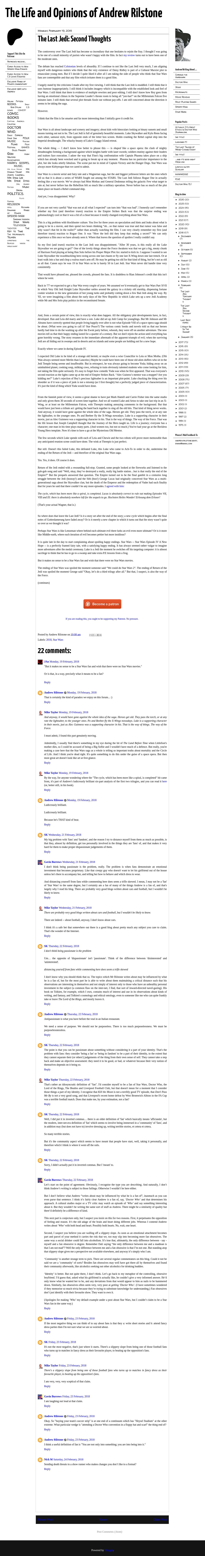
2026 (182, 199)
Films (14, 144)
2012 (181, 362)
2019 (181, 228)
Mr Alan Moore (14, 169)
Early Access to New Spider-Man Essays (17, 67)
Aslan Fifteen (15, 101)
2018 (49, 639)
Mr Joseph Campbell (18, 173)
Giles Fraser (18, 150)
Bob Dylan (16, 107)
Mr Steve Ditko (18, 181)
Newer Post (45, 1519)
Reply (47, 682)
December (186, 236)
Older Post (160, 1519)
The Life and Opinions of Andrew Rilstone (83, 13)
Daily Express (15, 135)
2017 (181, 342)
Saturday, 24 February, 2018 (68, 1459)
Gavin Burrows (53, 861)
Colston (11, 124)
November (186, 242)
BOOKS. (11, 104)
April (184, 276)
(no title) (179, 137)
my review (129, 55)
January (185, 337)
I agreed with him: (114, 486)
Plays (21, 198)
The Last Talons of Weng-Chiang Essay (185, 148)
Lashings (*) (181, 142)
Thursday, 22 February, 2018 (64, 946)
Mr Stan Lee (15, 178)
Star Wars (58, 639)
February (186, 285)
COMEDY (22, 110)
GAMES (25, 147)
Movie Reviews (182, 97)
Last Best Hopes (186, 321)
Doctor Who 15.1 (183, 184)
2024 (182, 207)
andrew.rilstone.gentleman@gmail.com (186, 442)
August (185, 260)
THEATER (11, 228)
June (183, 268)
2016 (181, 346)
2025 (182, 203)
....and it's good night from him (185, 160)
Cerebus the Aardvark (181, 76)
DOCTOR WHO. (14, 129)
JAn (46, 661)
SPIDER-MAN (15, 216)
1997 (181, 416)
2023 (182, 211)
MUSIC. (18, 166)
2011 (181, 367)
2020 (182, 224)
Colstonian (70, 66)
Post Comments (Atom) (109, 1531)
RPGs (9, 207)
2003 (182, 400)
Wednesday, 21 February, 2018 (65, 834)
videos (22, 243)
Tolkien (11, 237)
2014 (181, 354)
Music (25, 187)
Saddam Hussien (21, 219)
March (185, 281)
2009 (182, 375)
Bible (27, 104)
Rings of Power (18, 212)
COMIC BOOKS (13, 115)
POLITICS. (15, 193)
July (183, 264)
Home (103, 1519)
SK (46, 834)
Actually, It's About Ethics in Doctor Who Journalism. (186, 130)
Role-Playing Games (185, 101)
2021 (181, 220)
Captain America (15, 121)
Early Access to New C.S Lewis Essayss (17, 75)
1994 (181, 420)
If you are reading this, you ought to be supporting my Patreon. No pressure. (102, 619)
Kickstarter (13, 160)
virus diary (12, 246)
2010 (181, 371)
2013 (181, 358)
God (10, 153)
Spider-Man (181, 106)
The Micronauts (15, 234)
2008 (182, 379)
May (183, 272)
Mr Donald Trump (18, 170)
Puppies (10, 201)
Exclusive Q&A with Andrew (17, 90)
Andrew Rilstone (53, 692)
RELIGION (13, 204)
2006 (182, 387)
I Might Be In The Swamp (186, 329)
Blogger (109, 1550)
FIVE (177, 179)
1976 (181, 425)
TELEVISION (19, 225)
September (186, 253)
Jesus (178, 87)
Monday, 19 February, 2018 (64, 661)
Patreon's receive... (16, 61)
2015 (181, 350)
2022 (181, 216)
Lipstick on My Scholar (182, 168)
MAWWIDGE (181, 174)
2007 (182, 383)
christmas (11, 240)
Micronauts (181, 92)
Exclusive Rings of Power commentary (17, 82)
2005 (182, 391)
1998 (181, 412)
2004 (182, 395)
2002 (182, 404)
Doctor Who (181, 82)
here (164, 781)
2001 (181, 408)
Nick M (48, 1459)
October (185, 249)
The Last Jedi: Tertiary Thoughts (186, 296)
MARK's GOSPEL (18, 163)
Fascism (26, 141)
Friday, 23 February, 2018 (81, 1318)
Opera (19, 190)
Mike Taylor (51, 712)
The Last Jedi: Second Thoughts (186, 310)
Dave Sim (12, 138)
